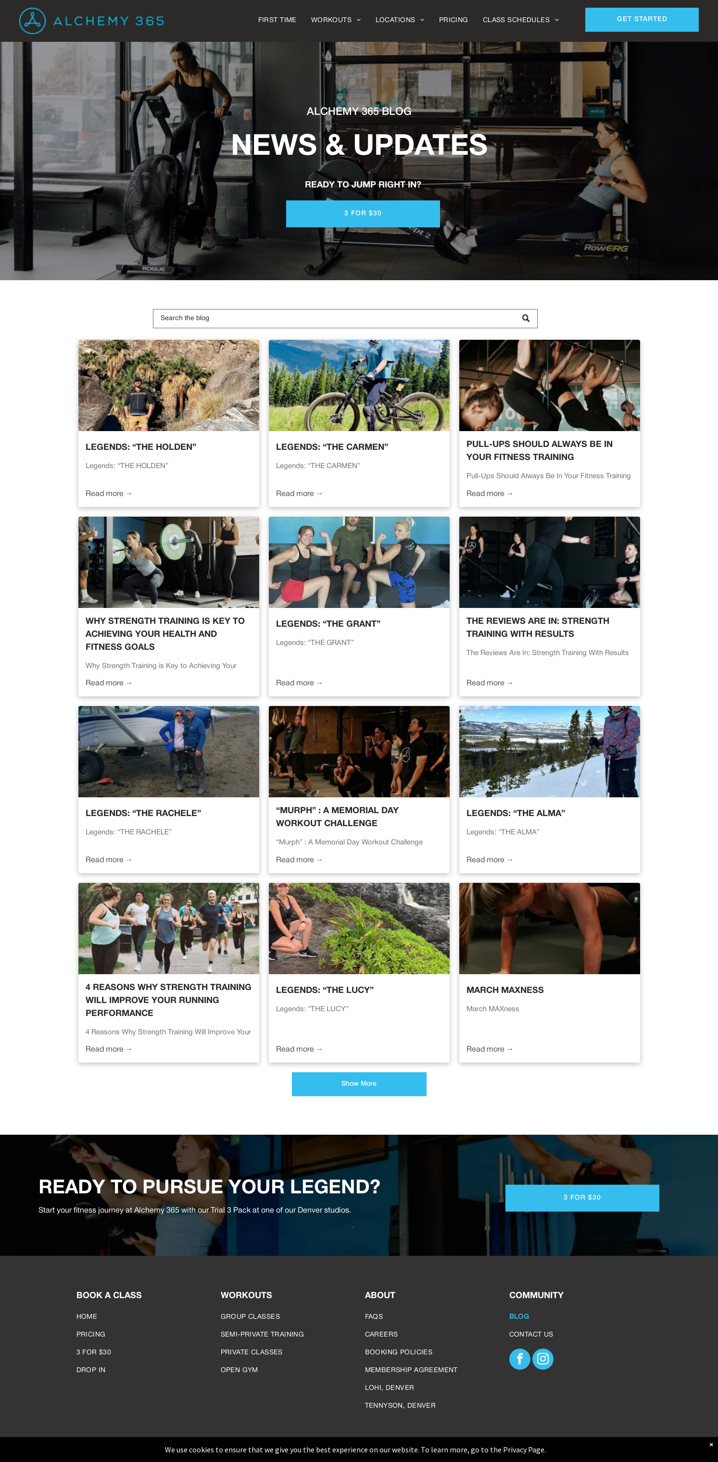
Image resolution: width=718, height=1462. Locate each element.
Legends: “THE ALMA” (515, 814)
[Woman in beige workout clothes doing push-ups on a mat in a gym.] (549, 928)
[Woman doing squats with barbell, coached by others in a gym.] (168, 562)
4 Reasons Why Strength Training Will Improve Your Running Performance (169, 1001)
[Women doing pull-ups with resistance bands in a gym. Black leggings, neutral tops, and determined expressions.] (549, 385)
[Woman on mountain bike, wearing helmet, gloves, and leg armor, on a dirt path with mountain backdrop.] (359, 385)
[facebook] (519, 1360)
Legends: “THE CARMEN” (332, 448)
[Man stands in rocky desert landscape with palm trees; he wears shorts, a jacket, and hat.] (168, 385)
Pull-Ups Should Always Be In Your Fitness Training (539, 451)
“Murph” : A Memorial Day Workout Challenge (337, 817)
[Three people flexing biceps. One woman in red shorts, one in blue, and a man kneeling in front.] (359, 562)
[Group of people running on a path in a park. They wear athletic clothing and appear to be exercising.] (168, 928)
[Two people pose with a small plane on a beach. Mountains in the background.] (168, 751)
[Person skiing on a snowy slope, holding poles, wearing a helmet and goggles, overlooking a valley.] (549, 751)
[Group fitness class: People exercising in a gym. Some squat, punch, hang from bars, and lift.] (359, 751)
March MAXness (505, 991)
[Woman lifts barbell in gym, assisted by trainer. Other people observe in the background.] (549, 562)
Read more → (109, 494)
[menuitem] (277, 20)
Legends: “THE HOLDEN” (141, 448)
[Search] (345, 318)
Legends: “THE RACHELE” (143, 814)
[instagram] (543, 1360)
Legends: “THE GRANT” (328, 624)
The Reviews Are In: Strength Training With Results (537, 628)
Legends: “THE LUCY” (325, 991)
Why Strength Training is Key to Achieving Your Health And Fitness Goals (165, 635)
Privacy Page (523, 1449)
